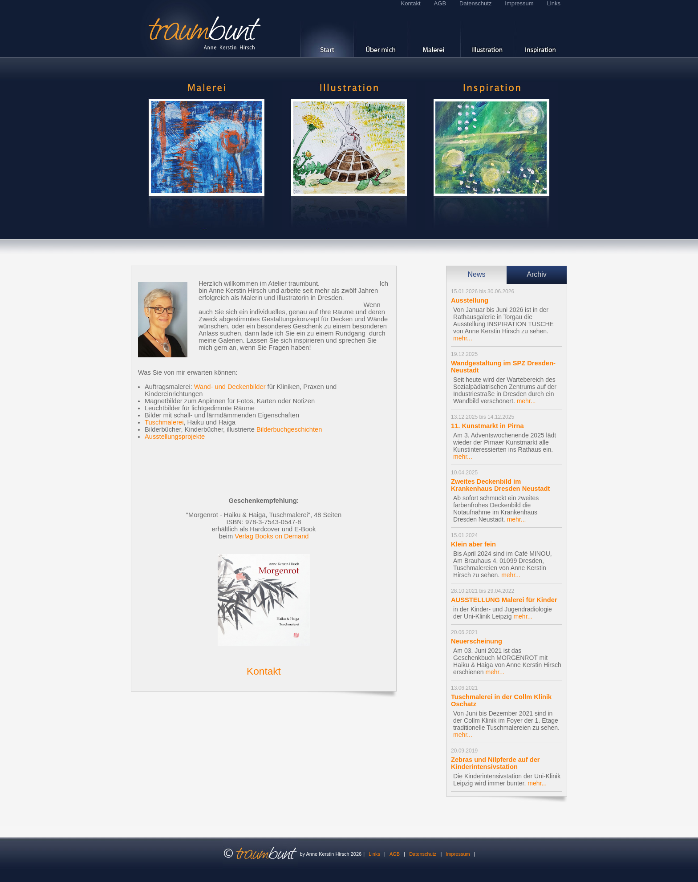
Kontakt (411, 3)
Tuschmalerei (164, 422)
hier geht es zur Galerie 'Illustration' (349, 156)
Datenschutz (475, 3)
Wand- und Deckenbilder (230, 386)
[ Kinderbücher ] (487, 32)
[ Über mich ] (380, 32)
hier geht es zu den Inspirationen (491, 156)
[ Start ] (326, 32)
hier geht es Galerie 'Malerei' (206, 156)
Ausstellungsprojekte (175, 436)
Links (553, 3)
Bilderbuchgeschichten (289, 429)
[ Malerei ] (433, 32)
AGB (440, 3)
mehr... (462, 338)
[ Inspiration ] (540, 32)
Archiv (536, 274)
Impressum (519, 3)
